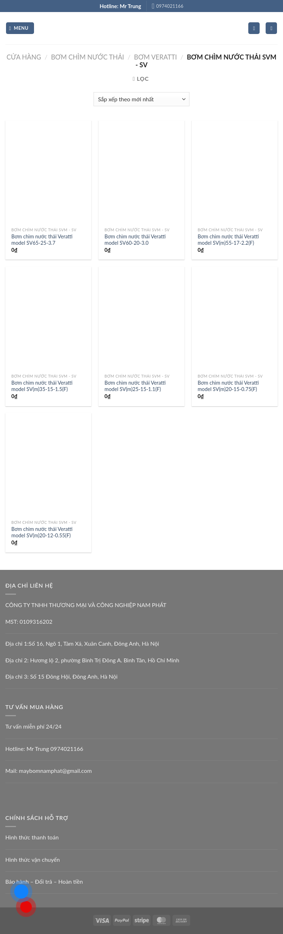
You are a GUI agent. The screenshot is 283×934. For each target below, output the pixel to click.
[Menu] (20, 28)
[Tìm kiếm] (271, 28)
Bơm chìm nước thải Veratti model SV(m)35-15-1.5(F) (42, 386)
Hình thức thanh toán (32, 837)
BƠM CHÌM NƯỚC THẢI (87, 57)
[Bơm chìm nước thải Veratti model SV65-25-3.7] (48, 172)
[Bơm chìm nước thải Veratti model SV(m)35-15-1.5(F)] (48, 318)
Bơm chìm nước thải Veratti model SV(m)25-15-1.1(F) (135, 386)
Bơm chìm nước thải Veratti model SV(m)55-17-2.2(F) (228, 239)
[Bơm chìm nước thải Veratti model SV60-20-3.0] (141, 172)
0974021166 (66, 748)
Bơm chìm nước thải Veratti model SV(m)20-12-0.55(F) (42, 532)
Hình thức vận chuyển (32, 859)
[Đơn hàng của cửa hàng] (141, 99)
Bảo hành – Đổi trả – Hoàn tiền (44, 881)
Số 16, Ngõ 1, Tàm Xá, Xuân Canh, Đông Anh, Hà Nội (94, 643)
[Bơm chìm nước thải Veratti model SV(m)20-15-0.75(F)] (235, 318)
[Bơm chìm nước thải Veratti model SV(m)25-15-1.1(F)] (141, 318)
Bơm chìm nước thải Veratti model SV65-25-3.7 (42, 239)
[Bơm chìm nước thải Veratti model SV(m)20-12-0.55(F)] (48, 464)
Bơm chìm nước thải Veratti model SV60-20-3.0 (135, 239)
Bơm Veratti (155, 57)
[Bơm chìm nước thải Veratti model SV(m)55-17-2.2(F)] (235, 172)
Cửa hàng (24, 57)
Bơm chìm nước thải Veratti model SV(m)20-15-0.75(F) (228, 386)
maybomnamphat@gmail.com (55, 770)
